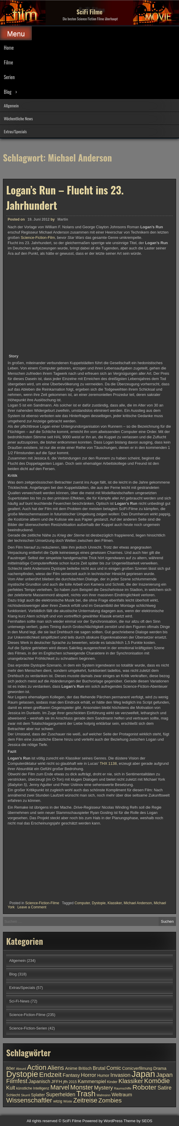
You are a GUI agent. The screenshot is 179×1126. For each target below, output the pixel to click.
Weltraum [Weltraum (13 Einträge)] (121, 1094)
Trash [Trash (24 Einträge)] (86, 1094)
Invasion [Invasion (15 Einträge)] (120, 1075)
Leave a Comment (31, 907)
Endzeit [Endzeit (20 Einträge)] (50, 1074)
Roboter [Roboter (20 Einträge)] (144, 1087)
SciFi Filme (90, 11)
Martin (63, 219)
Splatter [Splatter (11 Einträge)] (38, 1095)
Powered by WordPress (102, 1121)
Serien (9, 77)
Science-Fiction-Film (38, 237)
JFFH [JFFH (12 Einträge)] (56, 1081)
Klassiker (115, 903)
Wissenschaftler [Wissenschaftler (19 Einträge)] (29, 1100)
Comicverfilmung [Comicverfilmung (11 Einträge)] (137, 1068)
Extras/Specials (15, 131)
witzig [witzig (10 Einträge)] (57, 1101)
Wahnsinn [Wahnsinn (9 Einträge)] (104, 1095)
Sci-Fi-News (19, 1001)
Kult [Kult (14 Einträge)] (10, 1088)
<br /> (25, 861)
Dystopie (99, 903)
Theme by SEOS (138, 1121)
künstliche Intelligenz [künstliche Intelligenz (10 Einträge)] (32, 1088)
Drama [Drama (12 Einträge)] (160, 1068)
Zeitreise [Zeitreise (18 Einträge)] (85, 1100)
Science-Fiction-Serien (28, 1028)
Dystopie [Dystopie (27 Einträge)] (22, 1074)
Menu (16, 34)
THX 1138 (108, 763)
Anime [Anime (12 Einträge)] (71, 1068)
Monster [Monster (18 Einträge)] (81, 1087)
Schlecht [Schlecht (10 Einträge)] (13, 1095)
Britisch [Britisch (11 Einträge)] (85, 1068)
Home (9, 47)
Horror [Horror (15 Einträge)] (88, 1075)
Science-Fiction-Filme (42, 903)
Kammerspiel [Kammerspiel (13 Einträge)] (92, 1081)
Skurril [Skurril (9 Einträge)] (25, 1095)
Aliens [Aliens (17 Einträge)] (55, 1067)
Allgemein (11, 105)
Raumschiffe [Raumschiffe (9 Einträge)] (122, 1088)
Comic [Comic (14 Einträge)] (113, 1068)
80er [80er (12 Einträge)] (10, 1068)
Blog (8, 91)
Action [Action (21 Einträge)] (37, 1067)
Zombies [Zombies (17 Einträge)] (110, 1100)
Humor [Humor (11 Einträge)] (103, 1075)
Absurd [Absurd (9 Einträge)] (21, 1068)
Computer (82, 903)
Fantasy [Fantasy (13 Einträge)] (71, 1075)
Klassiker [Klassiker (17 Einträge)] (131, 1080)
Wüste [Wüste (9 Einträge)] (67, 1101)
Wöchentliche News (18, 118)
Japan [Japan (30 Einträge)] (143, 1074)
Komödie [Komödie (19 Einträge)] (157, 1081)
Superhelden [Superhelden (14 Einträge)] (60, 1094)
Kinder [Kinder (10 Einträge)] (112, 1082)
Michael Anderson (138, 903)
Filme (8, 62)
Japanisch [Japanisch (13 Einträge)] (39, 1081)
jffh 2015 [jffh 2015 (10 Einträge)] (70, 1082)
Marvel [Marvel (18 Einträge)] (59, 1087)
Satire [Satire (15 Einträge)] (164, 1088)
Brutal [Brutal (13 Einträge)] (99, 1068)
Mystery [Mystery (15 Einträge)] (103, 1088)
